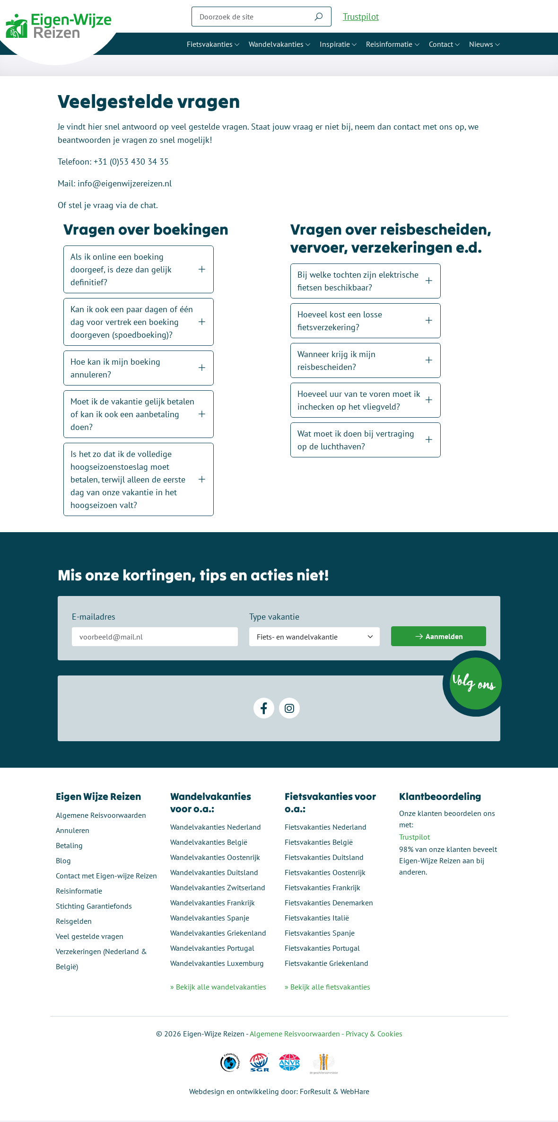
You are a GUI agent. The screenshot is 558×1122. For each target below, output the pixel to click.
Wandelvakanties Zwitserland (218, 889)
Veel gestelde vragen (91, 937)
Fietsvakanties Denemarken (329, 904)
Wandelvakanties (276, 44)
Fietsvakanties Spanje (320, 934)
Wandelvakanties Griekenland (219, 934)
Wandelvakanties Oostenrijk (216, 858)
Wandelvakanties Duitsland (215, 873)
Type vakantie (275, 619)
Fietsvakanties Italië (317, 919)
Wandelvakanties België (209, 843)
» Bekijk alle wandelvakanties (219, 988)
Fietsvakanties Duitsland (324, 858)
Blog (65, 862)
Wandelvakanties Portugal (213, 949)
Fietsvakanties (210, 44)
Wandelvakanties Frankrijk (213, 904)
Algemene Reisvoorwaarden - (298, 1035)
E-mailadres (94, 619)
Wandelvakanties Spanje (210, 919)
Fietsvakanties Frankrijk (322, 889)
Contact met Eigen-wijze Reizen (108, 877)
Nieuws (481, 44)
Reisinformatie (389, 44)
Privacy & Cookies (374, 1035)
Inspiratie (335, 44)
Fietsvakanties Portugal (322, 949)
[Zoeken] (249, 16)
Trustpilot (361, 16)
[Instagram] (289, 710)
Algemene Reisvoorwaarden (103, 816)
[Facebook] (263, 710)
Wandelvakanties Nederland (216, 828)
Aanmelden (438, 639)
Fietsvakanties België (319, 843)
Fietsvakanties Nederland (325, 828)
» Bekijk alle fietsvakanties (327, 988)
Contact (441, 44)
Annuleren (74, 831)
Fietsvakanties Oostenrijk (325, 873)
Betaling (71, 846)
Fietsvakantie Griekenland (326, 964)
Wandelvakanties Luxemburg (218, 964)
